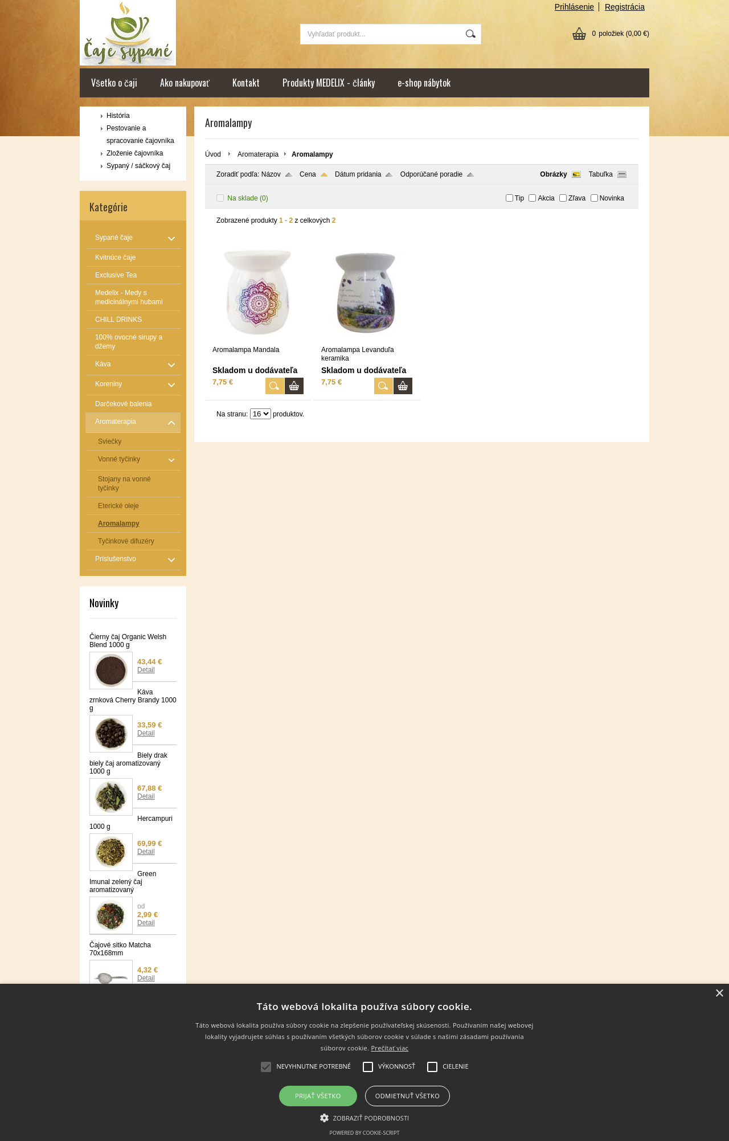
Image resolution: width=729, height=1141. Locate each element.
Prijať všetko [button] (318, 1095)
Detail (146, 670)
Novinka (612, 198)
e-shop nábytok (424, 82)
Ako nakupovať (185, 82)
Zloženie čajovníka (135, 153)
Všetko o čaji (114, 82)
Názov (271, 174)
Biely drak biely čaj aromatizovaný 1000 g (128, 763)
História (118, 116)
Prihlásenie (574, 6)
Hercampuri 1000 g (131, 823)
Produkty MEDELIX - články (328, 82)
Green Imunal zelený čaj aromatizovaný (122, 882)
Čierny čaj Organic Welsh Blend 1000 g (127, 641)
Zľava (576, 198)
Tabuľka (601, 174)
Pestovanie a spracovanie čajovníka (140, 134)
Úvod (213, 154)
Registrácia (625, 6)
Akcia (546, 198)
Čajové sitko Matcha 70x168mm (120, 949)
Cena (308, 174)
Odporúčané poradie (431, 174)
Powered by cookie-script (365, 1132)
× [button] (719, 993)
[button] (364, 1117)
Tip (519, 198)
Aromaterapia (258, 154)
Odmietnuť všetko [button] (407, 1095)
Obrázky (553, 174)
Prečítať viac (389, 1048)
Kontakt (246, 82)
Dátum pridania (358, 174)
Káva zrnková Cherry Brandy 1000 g (133, 700)
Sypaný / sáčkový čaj (138, 166)
